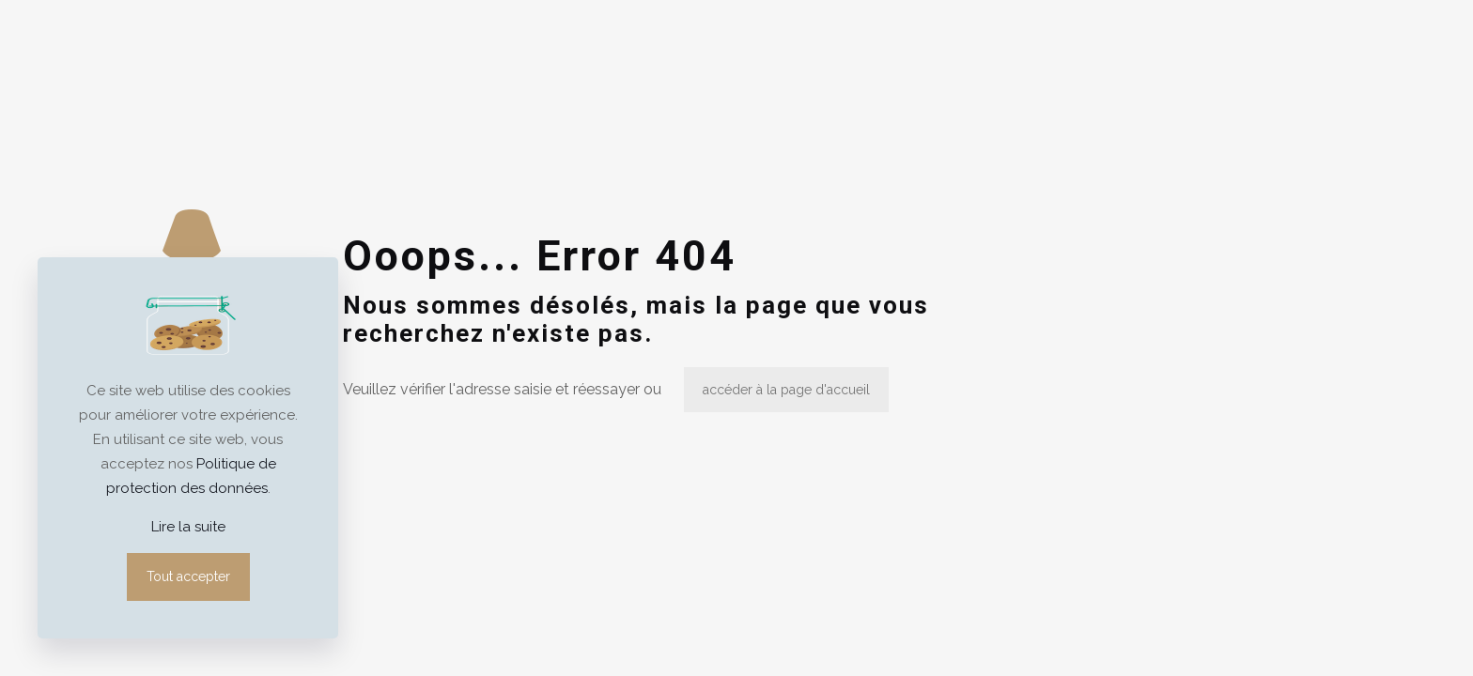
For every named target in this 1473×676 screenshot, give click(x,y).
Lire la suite (188, 526)
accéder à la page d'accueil (786, 389)
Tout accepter (188, 576)
